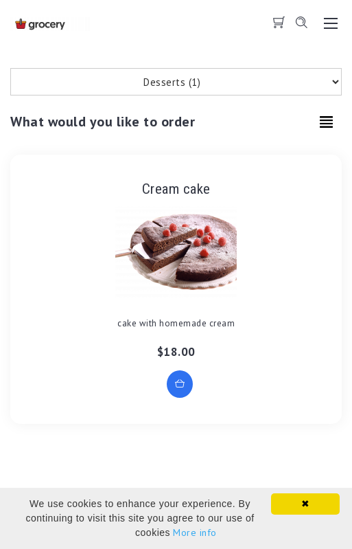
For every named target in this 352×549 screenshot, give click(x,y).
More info (195, 532)
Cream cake (176, 189)
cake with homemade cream (176, 323)
